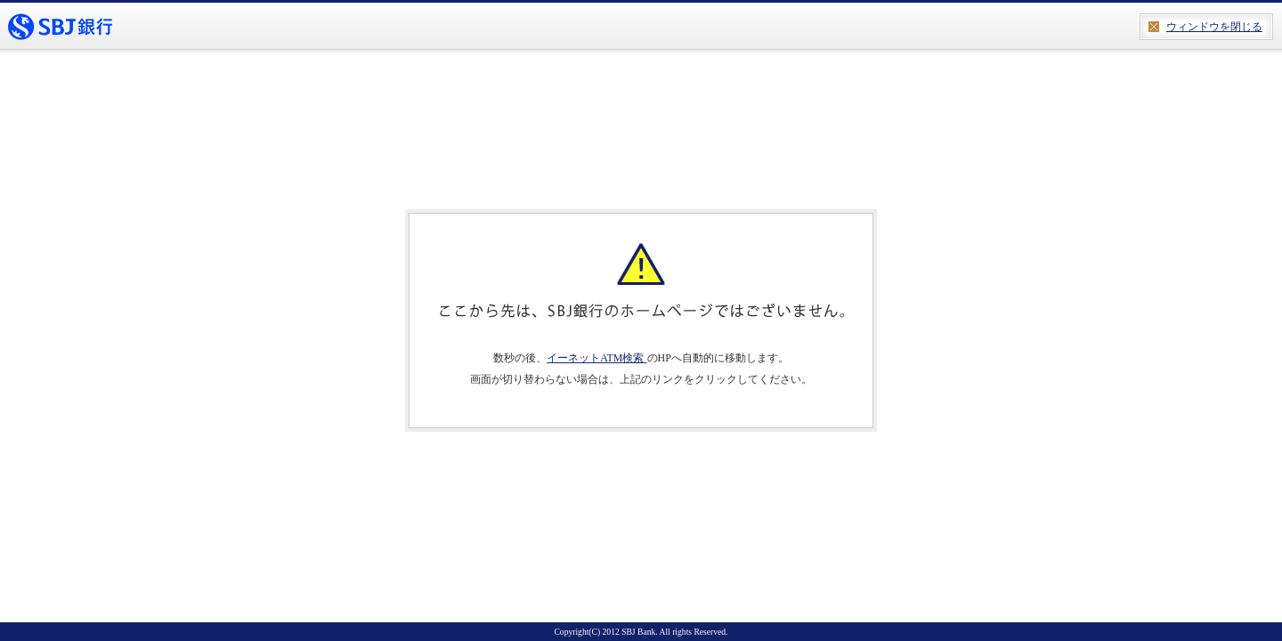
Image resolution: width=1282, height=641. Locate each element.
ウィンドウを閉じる (1214, 26)
